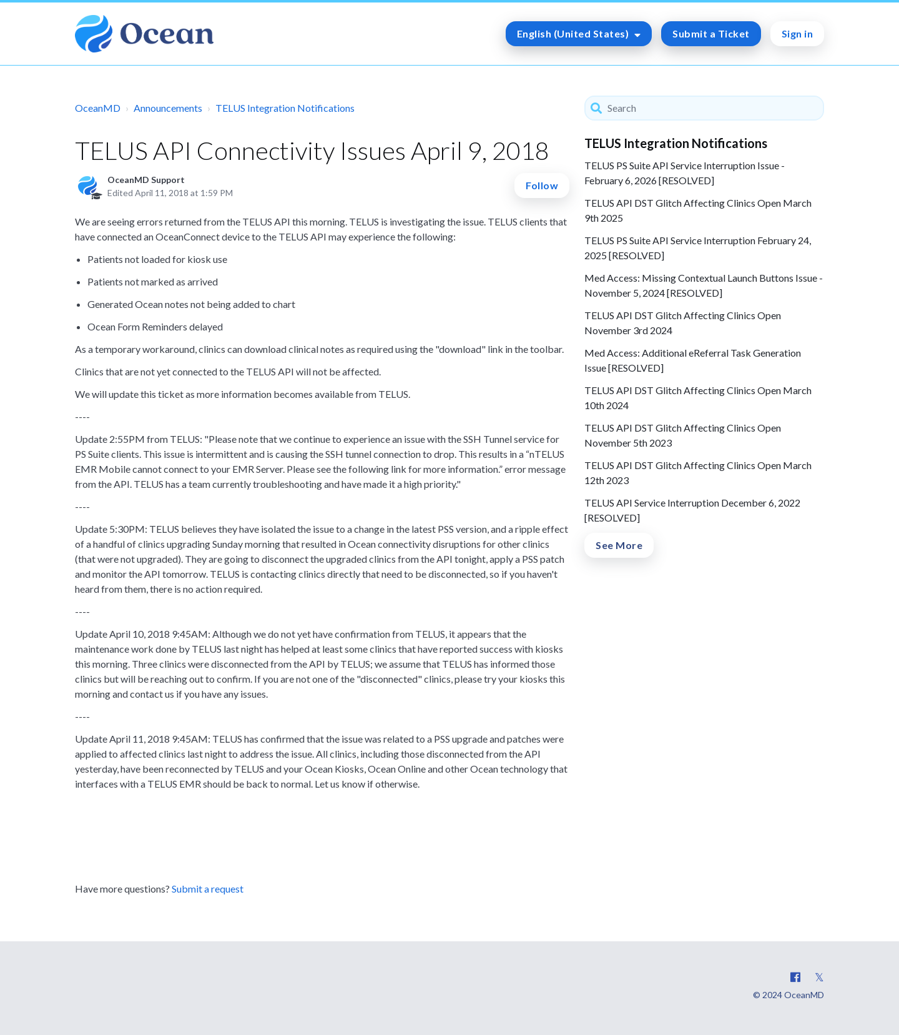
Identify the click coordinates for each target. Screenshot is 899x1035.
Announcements (168, 108)
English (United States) (574, 33)
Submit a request (207, 888)
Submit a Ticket (711, 33)
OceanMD (97, 108)
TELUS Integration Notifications (285, 108)
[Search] (704, 108)
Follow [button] (542, 185)
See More (619, 545)
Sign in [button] (797, 33)
